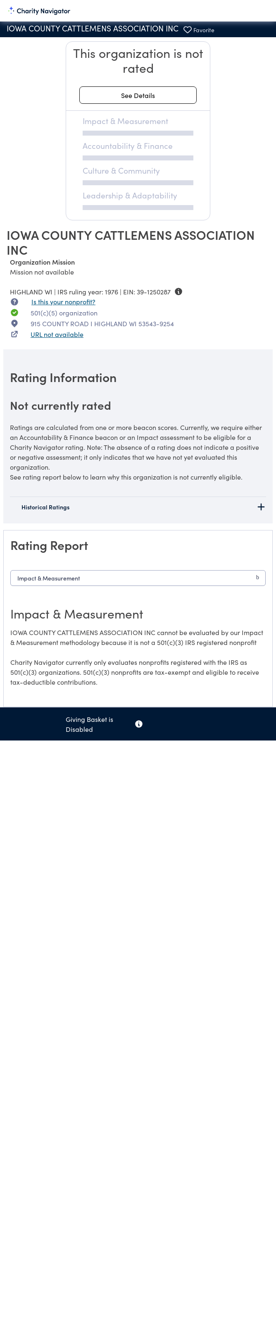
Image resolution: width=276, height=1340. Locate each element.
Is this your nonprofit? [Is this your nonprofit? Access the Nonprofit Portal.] (63, 301)
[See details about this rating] (138, 95)
